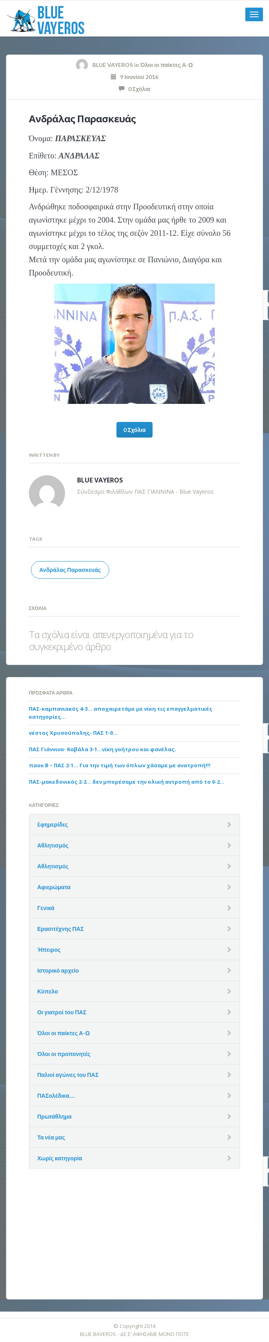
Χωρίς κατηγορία (59, 1158)
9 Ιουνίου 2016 (134, 76)
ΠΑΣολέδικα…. (56, 1095)
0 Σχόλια (135, 88)
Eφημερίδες (52, 824)
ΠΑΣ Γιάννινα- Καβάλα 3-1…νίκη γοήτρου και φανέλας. (102, 749)
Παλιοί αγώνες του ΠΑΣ (68, 1074)
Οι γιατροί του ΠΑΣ (62, 1012)
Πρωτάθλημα (54, 1116)
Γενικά (46, 907)
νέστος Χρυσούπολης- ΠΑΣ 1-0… (73, 732)
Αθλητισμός (53, 845)
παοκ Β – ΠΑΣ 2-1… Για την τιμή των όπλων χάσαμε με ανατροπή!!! (119, 765)
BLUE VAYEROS (112, 64)
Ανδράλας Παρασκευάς (82, 118)
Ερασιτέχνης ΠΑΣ (60, 928)
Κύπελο (47, 991)
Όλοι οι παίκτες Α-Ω (166, 64)
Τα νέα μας (51, 1137)
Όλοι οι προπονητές (64, 1053)
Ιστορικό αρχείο (58, 970)
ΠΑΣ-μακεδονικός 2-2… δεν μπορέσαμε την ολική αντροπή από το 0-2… (126, 781)
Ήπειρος (49, 949)
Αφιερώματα (54, 887)
